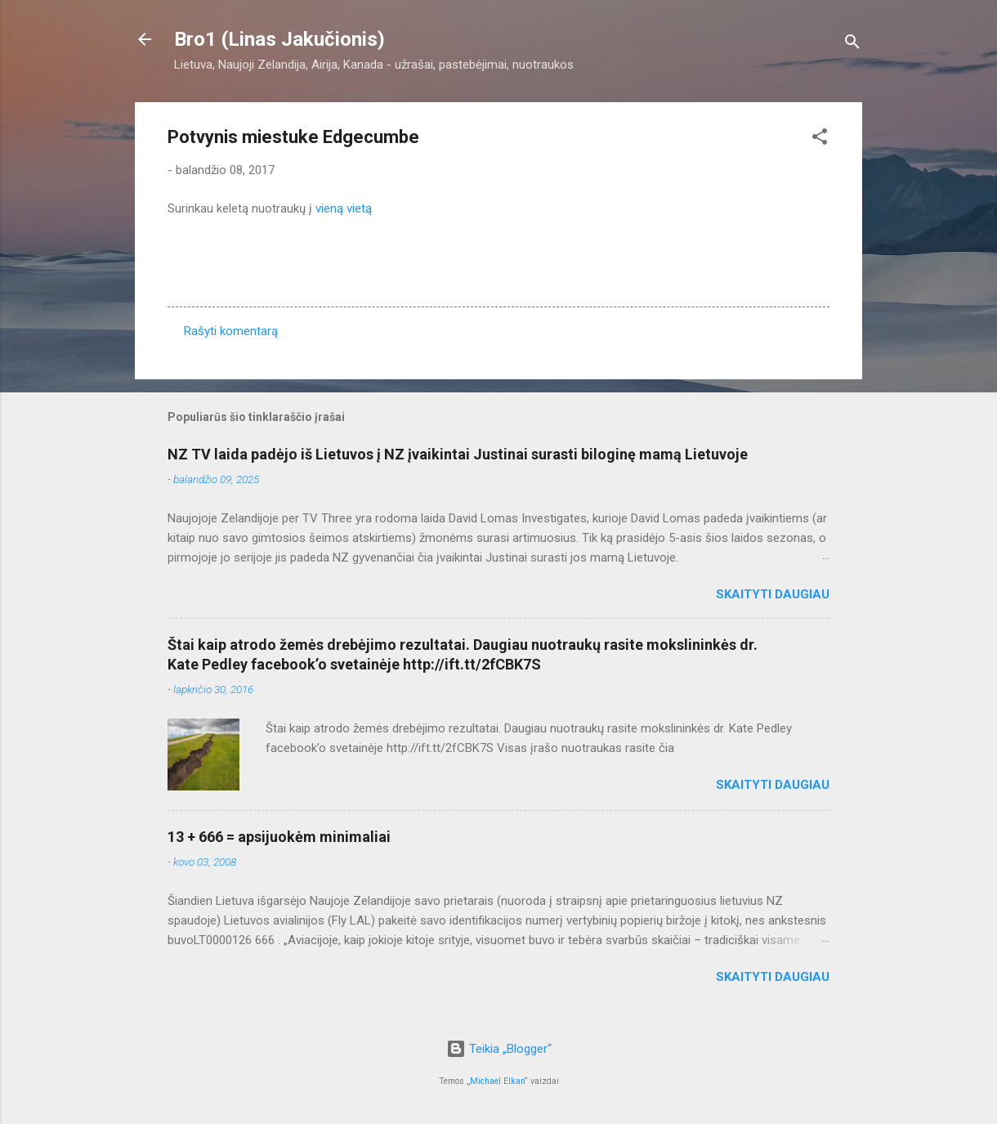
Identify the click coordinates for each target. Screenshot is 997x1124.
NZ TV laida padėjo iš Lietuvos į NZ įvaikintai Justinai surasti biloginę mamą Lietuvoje (458, 454)
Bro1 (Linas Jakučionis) (279, 39)
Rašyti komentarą (231, 331)
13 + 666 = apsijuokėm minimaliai (279, 836)
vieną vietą (343, 208)
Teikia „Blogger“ (499, 1048)
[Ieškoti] (852, 44)
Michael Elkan (497, 1081)
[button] (819, 139)
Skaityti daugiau (772, 594)
